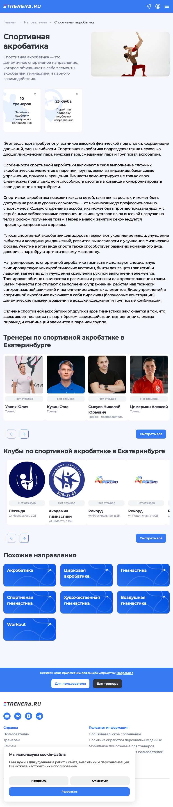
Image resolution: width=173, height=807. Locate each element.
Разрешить (69, 791)
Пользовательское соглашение (115, 734)
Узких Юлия (16, 407)
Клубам (9, 746)
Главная (9, 22)
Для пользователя (70, 684)
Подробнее (125, 673)
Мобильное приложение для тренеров (121, 746)
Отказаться (100, 780)
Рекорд (95, 511)
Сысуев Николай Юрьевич (104, 409)
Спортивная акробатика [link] (74, 22)
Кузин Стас (57, 407)
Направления (35, 22)
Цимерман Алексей (149, 407)
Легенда (17, 511)
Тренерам (11, 740)
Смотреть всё (151, 434)
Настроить (38, 780)
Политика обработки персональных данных (125, 740)
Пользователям (16, 734)
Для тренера (107, 684)
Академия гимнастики (60, 514)
